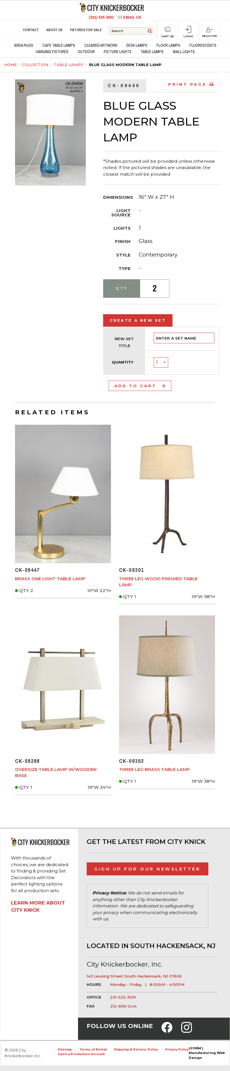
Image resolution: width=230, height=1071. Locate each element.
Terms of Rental (93, 1049)
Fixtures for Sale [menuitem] (86, 30)
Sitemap (64, 1049)
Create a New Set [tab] (138, 320)
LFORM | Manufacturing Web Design (207, 1053)
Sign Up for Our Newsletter (147, 869)
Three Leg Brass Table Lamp (154, 769)
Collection (35, 64)
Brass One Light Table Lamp (50, 578)
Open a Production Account (81, 1054)
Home (10, 64)
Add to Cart (140, 385)
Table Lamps (69, 64)
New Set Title (124, 342)
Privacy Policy (176, 1049)
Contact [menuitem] (31, 30)
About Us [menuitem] (54, 30)
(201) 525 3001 (102, 17)
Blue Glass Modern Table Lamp (125, 64)
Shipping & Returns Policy (136, 1049)
